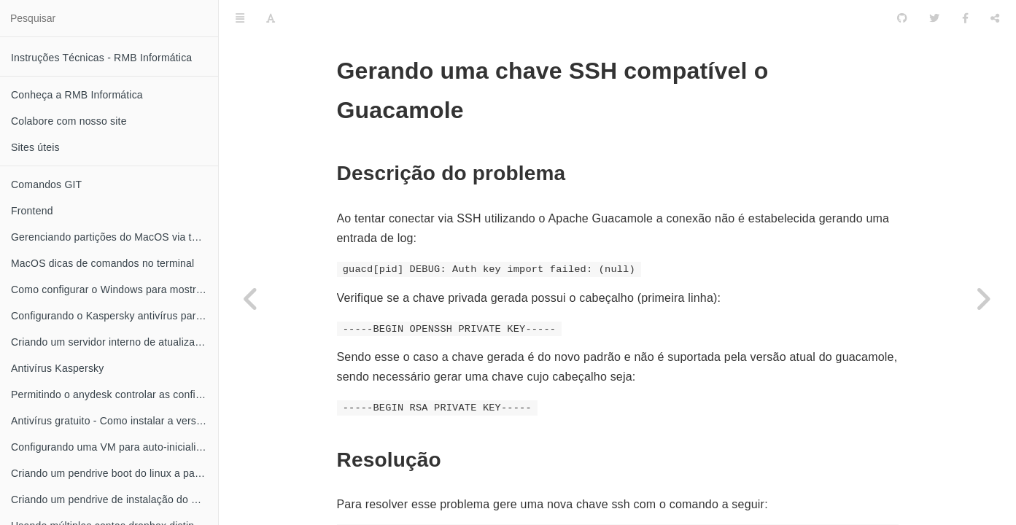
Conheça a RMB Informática (77, 95)
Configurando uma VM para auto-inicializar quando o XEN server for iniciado (114, 447)
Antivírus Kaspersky (57, 368)
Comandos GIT (46, 184)
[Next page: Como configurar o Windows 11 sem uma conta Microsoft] (983, 299)
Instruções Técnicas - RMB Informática (101, 57)
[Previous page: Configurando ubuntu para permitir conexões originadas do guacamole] (251, 299)
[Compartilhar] (995, 18)
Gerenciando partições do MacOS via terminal (114, 237)
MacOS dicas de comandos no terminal (102, 263)
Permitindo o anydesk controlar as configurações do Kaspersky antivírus (114, 394)
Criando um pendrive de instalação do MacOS (114, 499)
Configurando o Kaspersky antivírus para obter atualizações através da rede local (114, 316)
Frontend (32, 211)
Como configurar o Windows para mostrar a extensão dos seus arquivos (114, 289)
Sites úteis (35, 147)
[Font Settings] (270, 18)
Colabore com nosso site (69, 121)
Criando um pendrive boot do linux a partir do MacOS (114, 473)
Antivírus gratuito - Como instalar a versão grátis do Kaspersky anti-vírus (114, 421)
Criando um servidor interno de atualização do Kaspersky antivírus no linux (114, 342)
